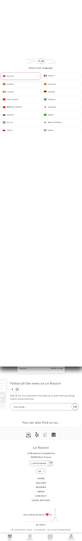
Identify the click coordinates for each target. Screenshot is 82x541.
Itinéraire (71, 537)
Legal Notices (41, 500)
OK (75, 406)
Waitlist (30, 537)
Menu (41, 491)
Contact (41, 496)
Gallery (41, 482)
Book (9, 537)
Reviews (41, 487)
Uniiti (42, 525)
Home (41, 478)
